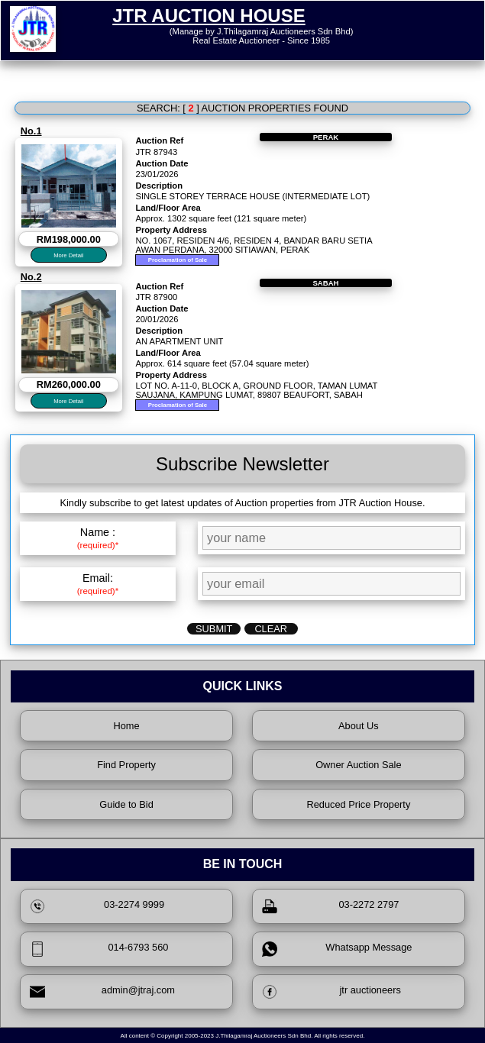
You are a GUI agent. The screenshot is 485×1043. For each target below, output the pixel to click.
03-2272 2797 (330, 906)
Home (127, 725)
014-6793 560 (99, 949)
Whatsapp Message (337, 949)
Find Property (126, 764)
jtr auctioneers (331, 991)
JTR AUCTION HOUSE (208, 15)
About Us (358, 725)
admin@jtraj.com (102, 991)
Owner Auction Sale (358, 764)
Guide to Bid (126, 804)
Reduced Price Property (358, 804)
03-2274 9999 (97, 906)
